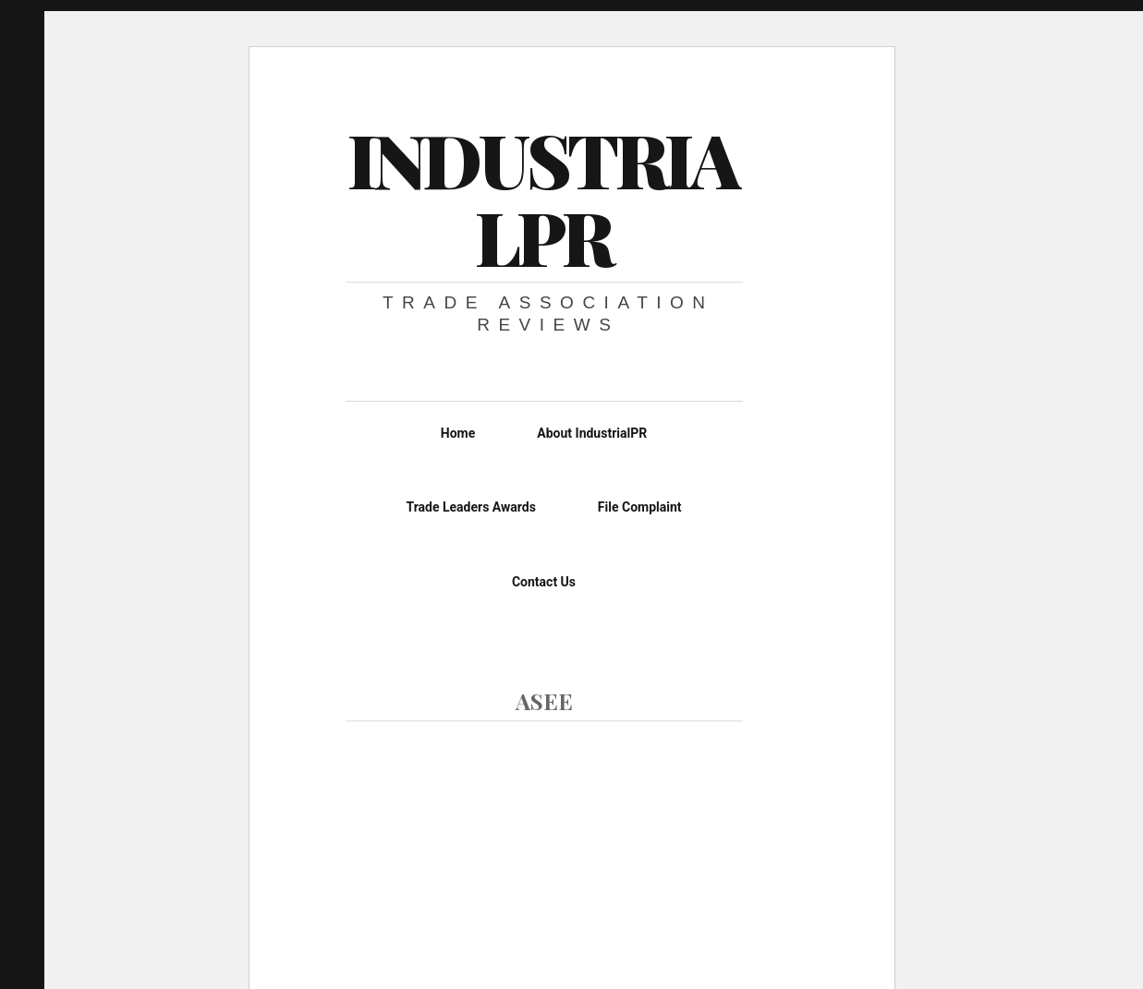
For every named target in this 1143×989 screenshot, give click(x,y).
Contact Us (544, 581)
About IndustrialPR (592, 433)
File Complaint (640, 507)
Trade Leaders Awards (470, 507)
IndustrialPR (542, 197)
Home (458, 433)
